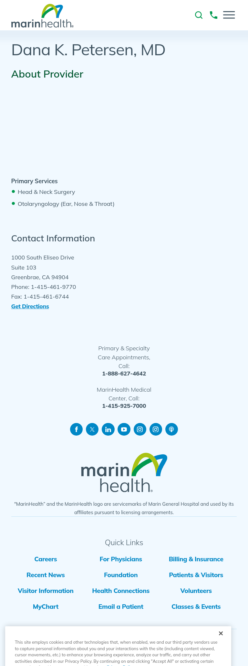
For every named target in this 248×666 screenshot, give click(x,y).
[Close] (221, 643)
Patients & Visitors (196, 575)
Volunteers (196, 591)
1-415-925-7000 (124, 406)
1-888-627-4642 (124, 373)
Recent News (45, 575)
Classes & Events (196, 606)
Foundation (121, 575)
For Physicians (121, 559)
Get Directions (30, 306)
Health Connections (121, 591)
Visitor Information (46, 591)
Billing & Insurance (196, 559)
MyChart (45, 606)
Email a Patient (120, 606)
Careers (45, 559)
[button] (228, 14)
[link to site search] (198, 15)
